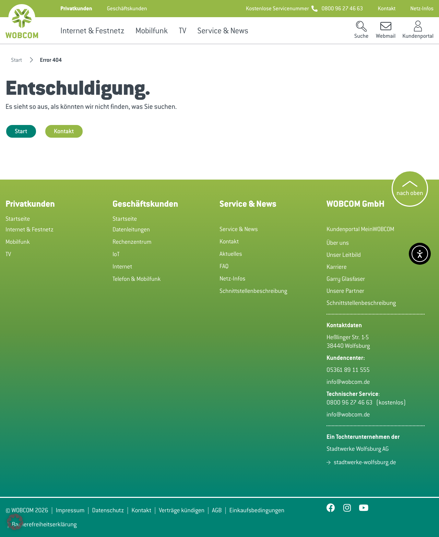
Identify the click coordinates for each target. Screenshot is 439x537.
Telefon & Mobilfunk (136, 279)
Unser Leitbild (344, 255)
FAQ (224, 266)
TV (182, 31)
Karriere (337, 267)
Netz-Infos (233, 278)
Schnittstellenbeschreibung (253, 291)
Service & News (223, 31)
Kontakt (64, 131)
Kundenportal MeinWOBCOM (360, 229)
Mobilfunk (151, 31)
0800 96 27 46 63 (351, 402)
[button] (76, 8)
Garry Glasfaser (346, 279)
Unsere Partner (345, 291)
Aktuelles (231, 254)
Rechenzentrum (132, 241)
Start (21, 131)
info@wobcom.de (348, 382)
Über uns (338, 243)
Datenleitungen (131, 229)
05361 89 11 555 (348, 370)
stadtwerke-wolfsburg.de (365, 462)
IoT (116, 254)
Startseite (17, 218)
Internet (122, 266)
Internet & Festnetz (92, 31)
